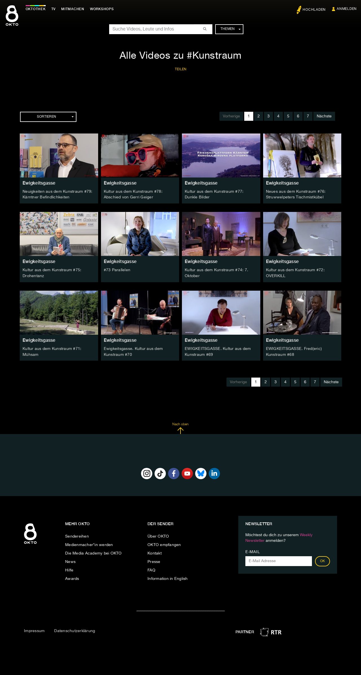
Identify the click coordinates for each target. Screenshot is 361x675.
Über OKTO (158, 535)
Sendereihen (77, 535)
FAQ (151, 569)
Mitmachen (74, 9)
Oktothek (37, 9)
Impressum (34, 630)
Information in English (168, 578)
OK (322, 560)
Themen (231, 29)
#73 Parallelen (117, 270)
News (70, 561)
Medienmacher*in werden (89, 544)
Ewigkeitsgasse (39, 183)
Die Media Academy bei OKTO (93, 552)
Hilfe (69, 569)
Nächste (324, 116)
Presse (154, 561)
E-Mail (252, 551)
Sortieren (55, 117)
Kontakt (155, 552)
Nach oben (180, 427)
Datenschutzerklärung (74, 630)
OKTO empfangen (164, 544)
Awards (72, 578)
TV (54, 9)
